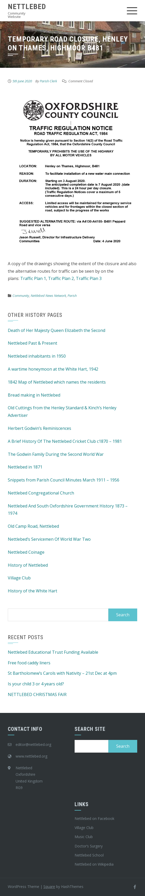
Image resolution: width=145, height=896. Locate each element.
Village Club (19, 578)
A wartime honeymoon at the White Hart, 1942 (53, 369)
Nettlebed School (89, 855)
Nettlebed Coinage (26, 552)
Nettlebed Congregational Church (41, 493)
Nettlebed (27, 6)
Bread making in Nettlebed (34, 395)
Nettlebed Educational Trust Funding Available (53, 652)
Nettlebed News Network (48, 295)
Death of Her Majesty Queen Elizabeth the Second (56, 330)
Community (20, 295)
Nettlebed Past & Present (32, 343)
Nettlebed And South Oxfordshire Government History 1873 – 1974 (68, 509)
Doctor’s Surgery (89, 846)
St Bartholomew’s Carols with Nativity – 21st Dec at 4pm (62, 673)
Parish (72, 295)
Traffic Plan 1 (33, 278)
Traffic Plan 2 (61, 278)
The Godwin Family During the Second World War (56, 454)
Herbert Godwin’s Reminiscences (39, 428)
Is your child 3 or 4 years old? (36, 684)
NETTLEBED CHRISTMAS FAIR (37, 694)
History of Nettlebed (28, 565)
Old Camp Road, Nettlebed (33, 526)
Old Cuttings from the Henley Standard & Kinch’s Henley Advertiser (62, 411)
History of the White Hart (32, 591)
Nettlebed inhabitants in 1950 (37, 356)
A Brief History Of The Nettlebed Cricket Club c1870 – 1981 (65, 441)
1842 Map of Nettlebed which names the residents (57, 382)
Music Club (84, 836)
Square (49, 886)
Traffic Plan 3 (89, 278)
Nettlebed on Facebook (94, 818)
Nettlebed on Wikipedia (94, 864)
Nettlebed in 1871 (25, 467)
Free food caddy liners (29, 663)
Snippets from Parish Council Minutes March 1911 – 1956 (63, 480)
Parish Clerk (48, 81)
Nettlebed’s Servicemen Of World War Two (49, 539)
